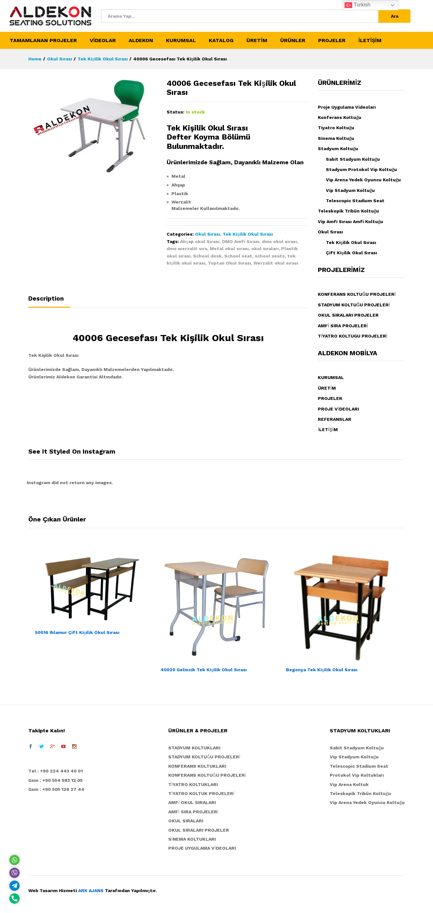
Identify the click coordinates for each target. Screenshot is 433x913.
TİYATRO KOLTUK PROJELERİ (201, 793)
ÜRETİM (327, 388)
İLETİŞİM (370, 40)
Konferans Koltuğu (339, 117)
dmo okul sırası (279, 241)
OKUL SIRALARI (185, 820)
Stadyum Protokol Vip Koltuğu (361, 169)
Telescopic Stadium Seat (355, 200)
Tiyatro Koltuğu (336, 127)
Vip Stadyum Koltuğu (350, 190)
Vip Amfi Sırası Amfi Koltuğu (350, 221)
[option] (91, 593)
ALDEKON (141, 40)
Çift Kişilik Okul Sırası (351, 252)
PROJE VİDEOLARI (338, 408)
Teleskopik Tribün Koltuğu (348, 210)
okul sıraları (265, 248)
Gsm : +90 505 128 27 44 (56, 789)
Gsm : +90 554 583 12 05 (55, 780)
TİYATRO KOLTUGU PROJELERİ (352, 336)
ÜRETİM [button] (256, 40)
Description (46, 298)
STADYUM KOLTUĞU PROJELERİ (354, 304)
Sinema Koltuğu (336, 138)
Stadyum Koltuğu (338, 148)
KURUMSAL (331, 377)
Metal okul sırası (229, 248)
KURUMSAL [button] (181, 40)
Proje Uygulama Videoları (347, 107)
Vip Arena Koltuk (349, 784)
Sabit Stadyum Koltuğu (353, 159)
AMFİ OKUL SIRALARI (192, 802)
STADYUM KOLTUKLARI (194, 747)
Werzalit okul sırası (275, 263)
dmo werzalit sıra (187, 248)
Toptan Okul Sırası (229, 263)
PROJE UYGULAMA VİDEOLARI (202, 848)
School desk (207, 255)
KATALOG (221, 40)
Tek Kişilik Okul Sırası (248, 234)
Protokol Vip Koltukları (357, 775)
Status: (175, 111)
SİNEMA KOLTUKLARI (192, 839)
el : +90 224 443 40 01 (57, 770)
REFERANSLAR (334, 419)
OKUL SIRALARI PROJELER (348, 315)
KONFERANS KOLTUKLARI (197, 766)
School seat (238, 255)
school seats (270, 255)
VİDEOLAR (103, 40)
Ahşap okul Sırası (199, 241)
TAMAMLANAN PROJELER (43, 40)
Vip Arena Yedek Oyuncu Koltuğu (363, 179)
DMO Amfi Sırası (240, 241)
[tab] (49, 301)
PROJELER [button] (331, 40)
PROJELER (330, 398)
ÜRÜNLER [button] (292, 40)
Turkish (357, 5)
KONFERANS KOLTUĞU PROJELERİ (357, 294)
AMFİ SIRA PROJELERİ (343, 325)
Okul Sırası (207, 234)
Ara (394, 16)
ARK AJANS (91, 890)
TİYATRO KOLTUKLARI (193, 784)
